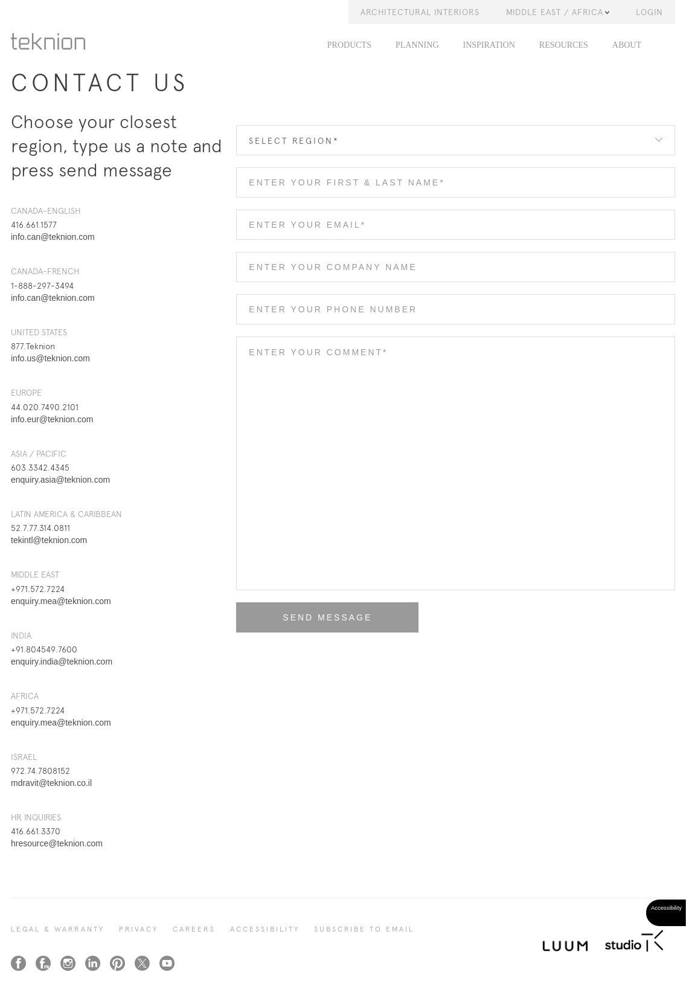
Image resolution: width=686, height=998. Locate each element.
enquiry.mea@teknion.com (61, 601)
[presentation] (328, 668)
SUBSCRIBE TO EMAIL (364, 929)
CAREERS (194, 929)
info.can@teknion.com (53, 237)
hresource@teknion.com (57, 843)
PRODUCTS (349, 45)
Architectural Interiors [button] (420, 12)
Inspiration (489, 45)
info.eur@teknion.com (52, 419)
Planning (417, 45)
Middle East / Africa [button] (557, 12)
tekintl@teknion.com (49, 540)
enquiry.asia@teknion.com (60, 480)
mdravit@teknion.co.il (51, 783)
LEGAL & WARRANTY (57, 929)
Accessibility (265, 929)
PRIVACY (138, 929)
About (626, 45)
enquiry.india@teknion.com (61, 661)
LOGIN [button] (649, 12)
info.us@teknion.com (50, 358)
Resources (563, 45)
